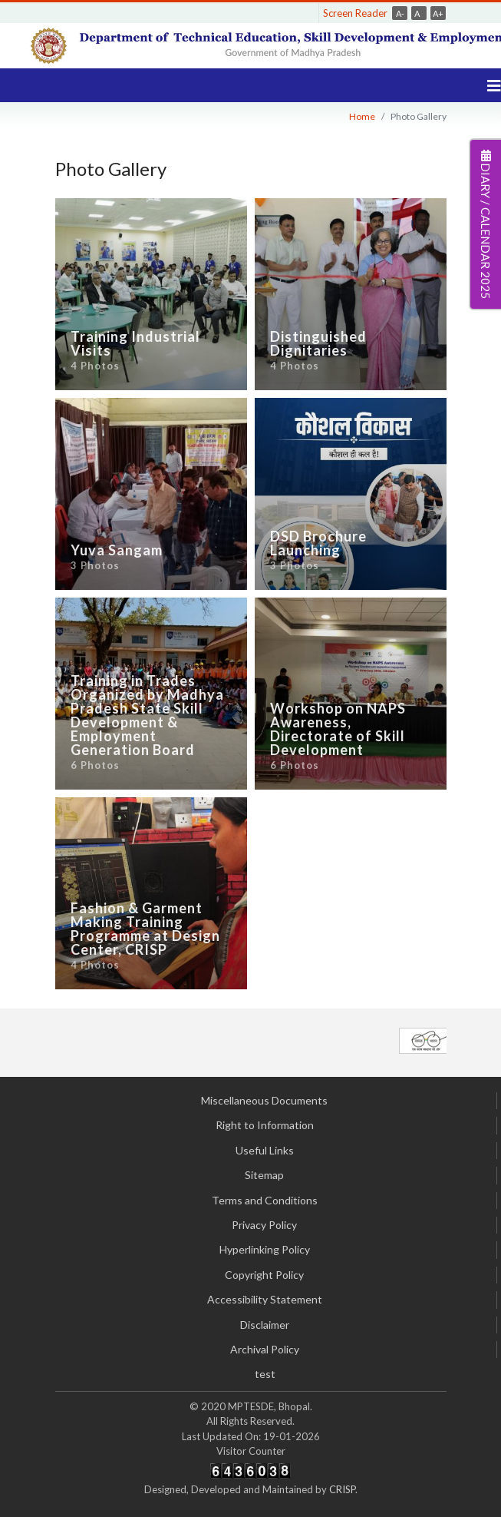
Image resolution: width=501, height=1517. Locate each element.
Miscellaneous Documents (264, 1100)
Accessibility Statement (264, 1299)
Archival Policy (264, 1349)
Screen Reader (355, 13)
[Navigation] (494, 85)
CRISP (342, 1489)
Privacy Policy (264, 1224)
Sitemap (264, 1174)
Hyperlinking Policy (264, 1249)
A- (400, 13)
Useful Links (265, 1150)
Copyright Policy (264, 1274)
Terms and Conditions (265, 1200)
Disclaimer (264, 1324)
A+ (438, 13)
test (265, 1373)
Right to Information (265, 1124)
